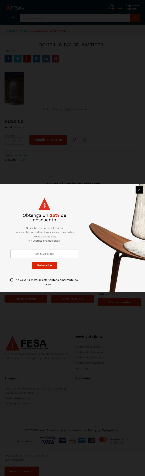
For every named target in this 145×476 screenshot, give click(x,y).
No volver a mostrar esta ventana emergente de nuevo (47, 282)
